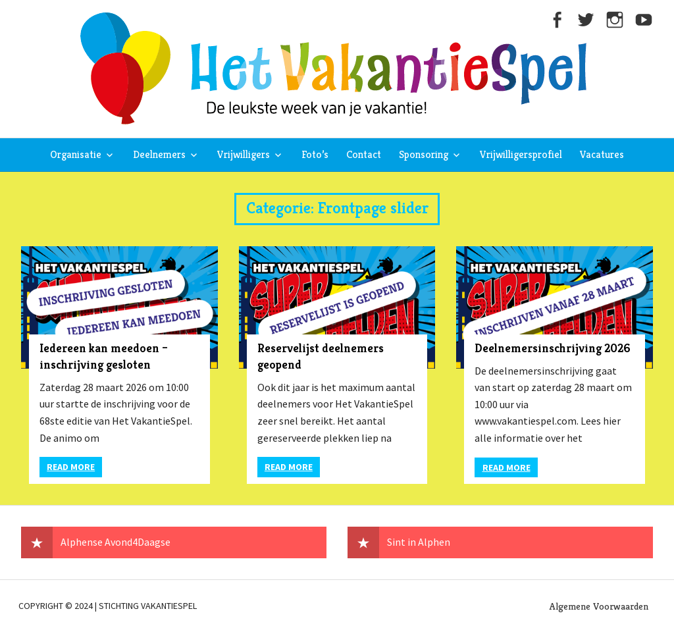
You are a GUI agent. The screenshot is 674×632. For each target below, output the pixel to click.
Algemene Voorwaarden (599, 606)
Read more (71, 467)
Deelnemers (159, 154)
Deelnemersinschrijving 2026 (553, 348)
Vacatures (602, 154)
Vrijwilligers (243, 154)
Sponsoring (423, 154)
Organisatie (75, 154)
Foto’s (314, 154)
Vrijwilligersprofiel (521, 154)
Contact (363, 154)
